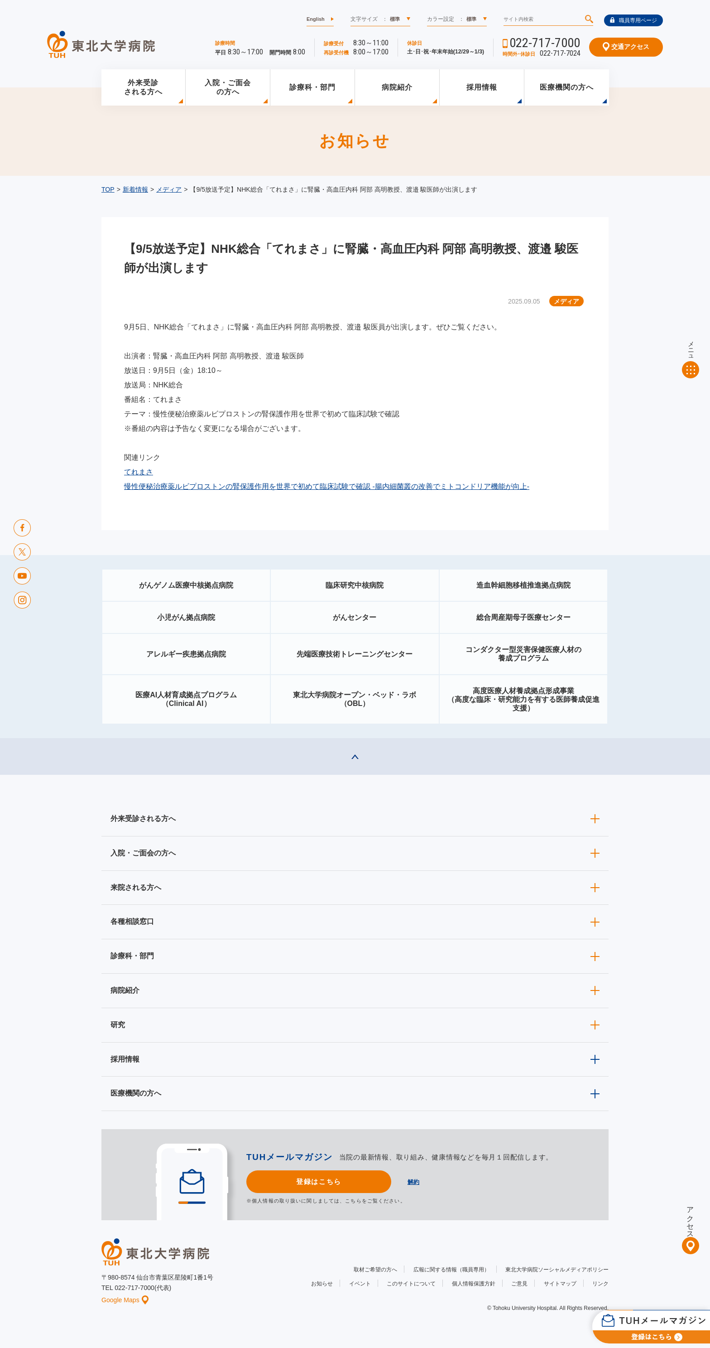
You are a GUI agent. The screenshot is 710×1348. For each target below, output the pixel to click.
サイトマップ (560, 1283)
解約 (413, 1182)
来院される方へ (135, 887)
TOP (108, 189)
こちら (353, 1200)
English (316, 19)
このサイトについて (411, 1283)
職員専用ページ (633, 20)
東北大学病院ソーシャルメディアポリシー (557, 1269)
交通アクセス (626, 46)
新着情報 (135, 189)
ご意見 (519, 1283)
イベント (360, 1283)
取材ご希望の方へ (375, 1269)
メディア (169, 189)
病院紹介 (397, 87)
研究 (117, 1025)
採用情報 (481, 87)
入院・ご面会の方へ (228, 87)
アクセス (690, 1218)
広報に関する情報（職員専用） (451, 1269)
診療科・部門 (312, 87)
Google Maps (125, 1300)
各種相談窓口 (132, 921)
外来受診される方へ (143, 87)
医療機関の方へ (567, 87)
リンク (600, 1283)
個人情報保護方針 (473, 1283)
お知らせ (322, 1283)
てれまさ (138, 472)
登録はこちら (318, 1181)
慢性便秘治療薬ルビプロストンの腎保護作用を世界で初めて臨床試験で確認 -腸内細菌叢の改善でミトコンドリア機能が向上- (326, 486)
